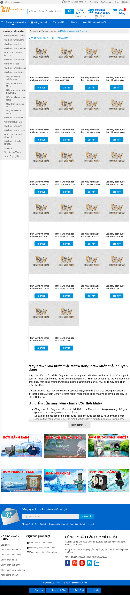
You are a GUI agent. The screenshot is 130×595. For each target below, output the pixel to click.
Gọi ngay (36, 590)
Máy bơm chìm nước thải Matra (73, 31)
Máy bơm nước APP (13, 126)
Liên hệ (125, 2)
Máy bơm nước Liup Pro (15, 130)
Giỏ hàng (122, 12)
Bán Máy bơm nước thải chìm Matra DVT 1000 (90, 184)
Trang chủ (34, 31)
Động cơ (8, 148)
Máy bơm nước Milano (14, 59)
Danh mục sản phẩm (16, 22)
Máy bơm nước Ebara (14, 40)
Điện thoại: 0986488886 (12, 2)
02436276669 (50, 547)
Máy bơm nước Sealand (15, 68)
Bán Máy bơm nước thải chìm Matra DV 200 (115, 80)
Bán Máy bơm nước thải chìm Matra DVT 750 (65, 184)
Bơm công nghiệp (12, 156)
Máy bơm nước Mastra (14, 117)
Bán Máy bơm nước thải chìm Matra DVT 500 (40, 184)
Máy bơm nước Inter (13, 44)
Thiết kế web (66, 583)
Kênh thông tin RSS (10, 575)
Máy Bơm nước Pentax (14, 36)
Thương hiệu (59, 22)
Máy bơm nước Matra (49, 31)
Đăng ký (86, 516)
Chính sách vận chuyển (11, 554)
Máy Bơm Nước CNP (13, 122)
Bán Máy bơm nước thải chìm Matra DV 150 (90, 80)
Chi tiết (41, 88)
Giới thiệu (94, 2)
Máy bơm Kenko (11, 64)
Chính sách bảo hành (10, 565)
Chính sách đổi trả (9, 560)
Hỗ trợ (116, 2)
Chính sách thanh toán (11, 549)
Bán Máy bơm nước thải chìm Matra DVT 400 (115, 132)
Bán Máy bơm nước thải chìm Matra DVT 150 (40, 132)
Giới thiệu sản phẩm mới (94, 22)
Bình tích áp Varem (12, 152)
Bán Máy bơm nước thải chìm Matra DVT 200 (65, 132)
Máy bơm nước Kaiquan (15, 48)
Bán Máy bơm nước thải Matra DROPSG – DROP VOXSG (40, 80)
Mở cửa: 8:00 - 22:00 (103, 13)
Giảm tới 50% (81, 12)
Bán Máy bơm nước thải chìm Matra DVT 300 (90, 132)
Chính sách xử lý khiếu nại (13, 570)
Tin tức (74, 22)
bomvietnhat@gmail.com (47, 552)
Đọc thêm (79, 425)
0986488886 (46, 542)
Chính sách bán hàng (74, 2)
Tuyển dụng (106, 2)
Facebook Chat (57, 590)
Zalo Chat (77, 590)
